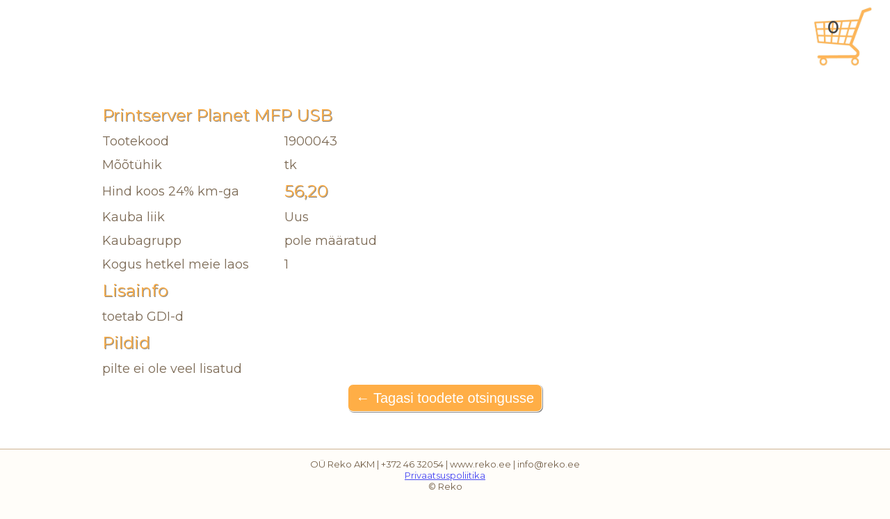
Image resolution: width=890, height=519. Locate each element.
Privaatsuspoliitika (445, 475)
